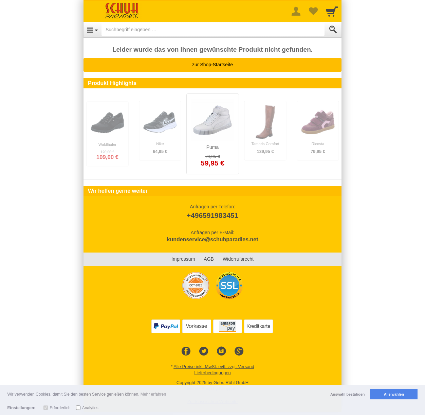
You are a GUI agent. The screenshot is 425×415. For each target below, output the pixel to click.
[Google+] (239, 351)
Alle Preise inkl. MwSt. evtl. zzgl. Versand (213, 366)
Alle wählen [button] (394, 394)
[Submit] (333, 29)
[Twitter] (203, 351)
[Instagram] (221, 351)
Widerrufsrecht (238, 259)
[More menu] (296, 11)
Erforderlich (60, 407)
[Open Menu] (92, 29)
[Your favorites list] (313, 11)
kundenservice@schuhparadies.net (212, 239)
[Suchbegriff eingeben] (213, 29)
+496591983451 (212, 215)
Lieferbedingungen (212, 372)
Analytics (90, 407)
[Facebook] (186, 351)
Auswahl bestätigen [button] (347, 394)
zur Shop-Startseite (212, 64)
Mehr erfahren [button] (153, 394)
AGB (209, 259)
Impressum (183, 259)
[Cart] (331, 11)
